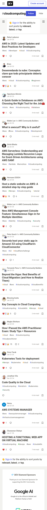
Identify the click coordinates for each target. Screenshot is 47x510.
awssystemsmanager (17, 413)
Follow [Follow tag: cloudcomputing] (31, 13)
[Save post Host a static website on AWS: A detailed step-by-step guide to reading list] (42, 196)
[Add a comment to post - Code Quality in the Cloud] (4, 395)
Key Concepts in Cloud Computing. (21, 304)
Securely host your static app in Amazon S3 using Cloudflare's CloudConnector (19, 243)
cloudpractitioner (9, 339)
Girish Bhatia (12, 144)
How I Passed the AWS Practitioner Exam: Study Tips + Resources (21, 330)
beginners (35, 80)
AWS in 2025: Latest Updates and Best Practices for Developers (20, 45)
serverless (21, 164)
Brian (9, 64)
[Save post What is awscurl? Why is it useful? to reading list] (42, 136)
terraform (22, 386)
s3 (10, 251)
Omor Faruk (11, 352)
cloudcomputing (33, 50)
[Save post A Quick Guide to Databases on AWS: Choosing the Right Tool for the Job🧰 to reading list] (42, 112)
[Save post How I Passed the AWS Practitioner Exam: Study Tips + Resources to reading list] (42, 344)
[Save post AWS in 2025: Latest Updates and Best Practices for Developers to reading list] (42, 56)
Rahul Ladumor (13, 37)
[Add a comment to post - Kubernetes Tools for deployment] (4, 368)
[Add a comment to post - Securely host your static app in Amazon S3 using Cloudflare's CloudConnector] (4, 260)
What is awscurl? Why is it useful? (21, 127)
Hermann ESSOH (13, 178)
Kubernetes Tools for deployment (20, 358)
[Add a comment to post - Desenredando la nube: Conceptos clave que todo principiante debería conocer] (7, 86)
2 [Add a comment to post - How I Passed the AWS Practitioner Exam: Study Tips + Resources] (17, 344)
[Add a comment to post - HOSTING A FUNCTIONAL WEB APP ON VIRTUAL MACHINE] (4, 449)
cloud (21, 50)
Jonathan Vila (12, 376)
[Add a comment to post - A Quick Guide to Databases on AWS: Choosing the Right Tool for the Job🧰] (4, 113)
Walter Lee (11, 121)
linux (11, 131)
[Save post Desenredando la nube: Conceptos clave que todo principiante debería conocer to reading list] (42, 85)
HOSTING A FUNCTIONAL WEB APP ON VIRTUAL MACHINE (22, 439)
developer (13, 50)
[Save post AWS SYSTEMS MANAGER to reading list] (42, 422)
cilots (5, 107)
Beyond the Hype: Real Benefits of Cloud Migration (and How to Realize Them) (22, 277)
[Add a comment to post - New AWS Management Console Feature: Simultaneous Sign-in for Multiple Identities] (4, 226)
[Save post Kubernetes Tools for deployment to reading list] (42, 367)
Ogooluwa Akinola (14, 94)
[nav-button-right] (43, 21)
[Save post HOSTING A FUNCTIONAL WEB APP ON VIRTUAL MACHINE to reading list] (42, 449)
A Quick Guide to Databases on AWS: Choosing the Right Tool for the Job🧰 (23, 102)
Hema (9, 403)
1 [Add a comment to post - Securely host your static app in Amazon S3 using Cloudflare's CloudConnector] (11, 260)
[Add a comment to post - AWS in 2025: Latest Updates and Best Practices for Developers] (4, 56)
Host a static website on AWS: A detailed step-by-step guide (20, 185)
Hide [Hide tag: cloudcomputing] (41, 13)
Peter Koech (12, 234)
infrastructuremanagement (13, 417)
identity (12, 221)
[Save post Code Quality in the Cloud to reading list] (42, 395)
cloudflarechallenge (21, 251)
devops (12, 191)
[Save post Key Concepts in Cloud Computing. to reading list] (42, 313)
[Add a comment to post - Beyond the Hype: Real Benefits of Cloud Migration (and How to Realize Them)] (4, 290)
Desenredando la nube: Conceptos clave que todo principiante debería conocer (21, 73)
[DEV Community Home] (10, 3)
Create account (37, 3)
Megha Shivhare (13, 322)
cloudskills (22, 308)
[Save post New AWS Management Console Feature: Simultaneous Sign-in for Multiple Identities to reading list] (42, 226)
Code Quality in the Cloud (16, 382)
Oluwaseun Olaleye (14, 431)
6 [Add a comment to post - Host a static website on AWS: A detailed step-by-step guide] (14, 196)
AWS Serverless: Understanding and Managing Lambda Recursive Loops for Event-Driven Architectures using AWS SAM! (22, 155)
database (35, 107)
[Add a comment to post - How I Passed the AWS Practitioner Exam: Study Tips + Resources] (7, 344)
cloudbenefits (37, 284)
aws (4, 50)
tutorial (36, 191)
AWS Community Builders (28, 121)
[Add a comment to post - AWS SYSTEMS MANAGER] (4, 423)
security (36, 221)
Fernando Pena (13, 268)
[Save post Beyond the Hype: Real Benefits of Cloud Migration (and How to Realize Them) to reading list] (42, 289)
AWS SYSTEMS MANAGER (17, 409)
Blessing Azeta (13, 298)
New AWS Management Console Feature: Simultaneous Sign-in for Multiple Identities (21, 214)
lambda (12, 164)
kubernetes (16, 362)
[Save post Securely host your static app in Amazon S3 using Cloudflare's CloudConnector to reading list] (42, 260)
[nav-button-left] (3, 21)
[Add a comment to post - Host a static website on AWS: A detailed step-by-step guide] (6, 196)
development (36, 131)
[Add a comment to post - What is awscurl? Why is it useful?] (4, 136)
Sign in (15, 22)
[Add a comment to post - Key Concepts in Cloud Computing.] (7, 313)
